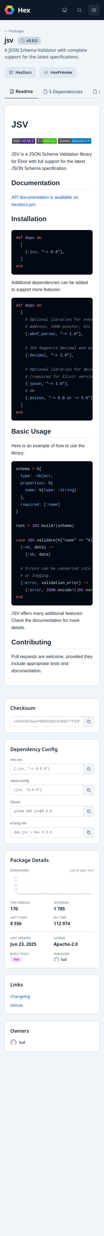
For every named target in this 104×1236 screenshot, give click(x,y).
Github (16, 1005)
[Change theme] (64, 10)
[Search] (79, 10)
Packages (14, 31)
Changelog (20, 996)
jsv (8, 40)
